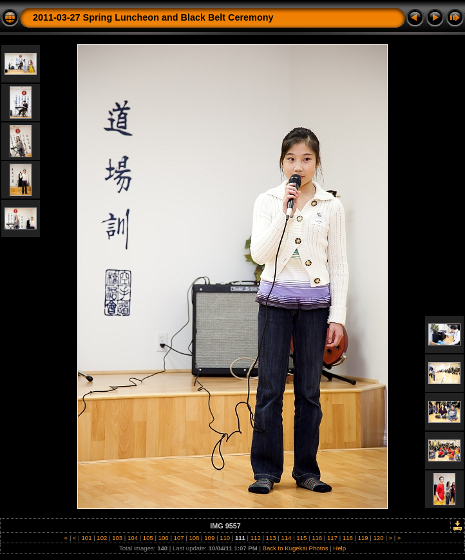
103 (117, 537)
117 (332, 537)
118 (347, 537)
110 (224, 537)
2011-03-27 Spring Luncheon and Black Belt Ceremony (153, 17)
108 (194, 537)
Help (339, 548)
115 (301, 537)
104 (132, 537)
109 (209, 537)
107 (178, 537)
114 (286, 537)
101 (86, 537)
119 (363, 537)
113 (271, 537)
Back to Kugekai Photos (295, 548)
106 (163, 537)
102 (102, 537)
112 (255, 537)
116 (316, 537)
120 (378, 537)
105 (148, 537)
